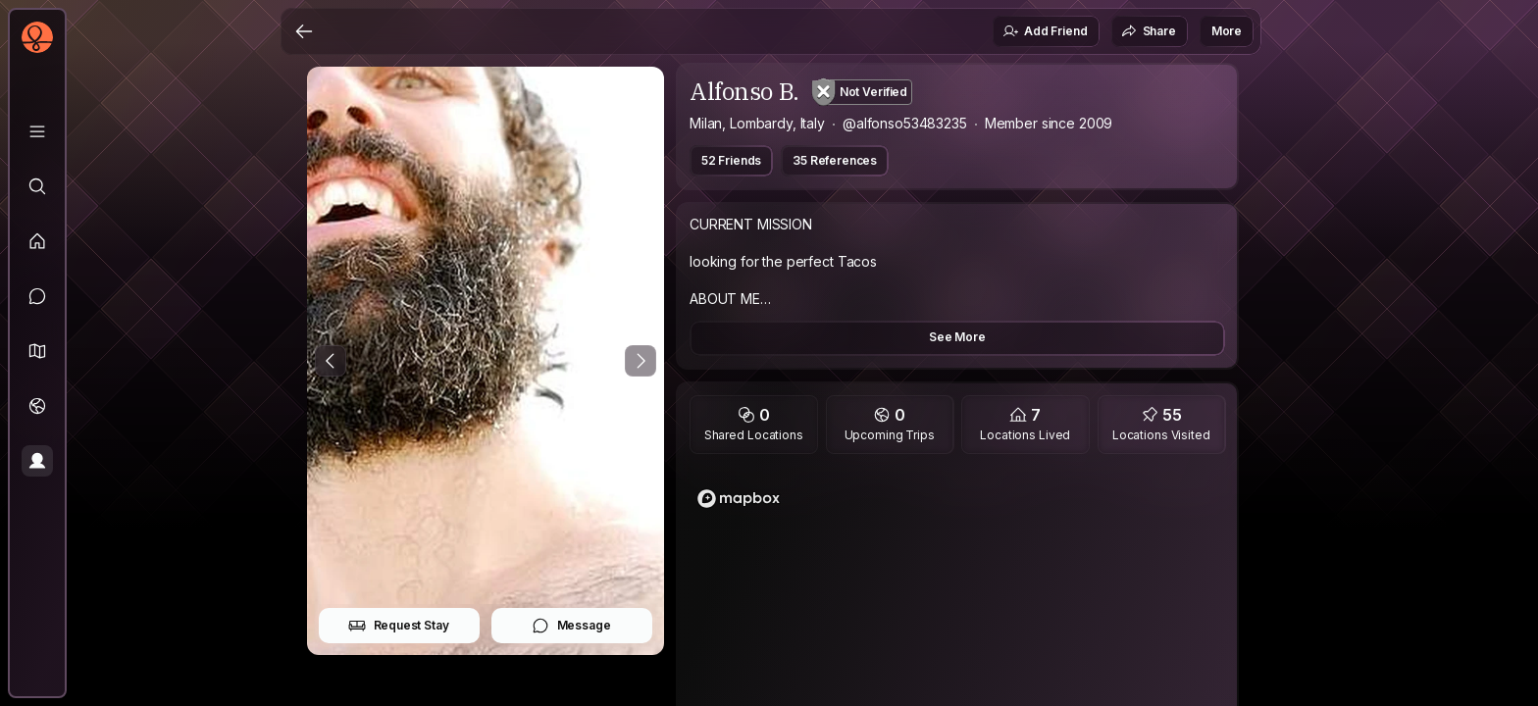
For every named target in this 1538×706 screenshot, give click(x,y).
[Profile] (37, 461)
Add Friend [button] (1044, 31)
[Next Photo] (640, 361)
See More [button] (957, 336)
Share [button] (1148, 31)
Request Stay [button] (398, 625)
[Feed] (37, 241)
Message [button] (571, 625)
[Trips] (37, 406)
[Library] (37, 131)
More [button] (1226, 31)
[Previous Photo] (330, 361)
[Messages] (37, 296)
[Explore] (37, 186)
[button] (37, 351)
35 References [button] (835, 160)
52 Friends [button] (731, 160)
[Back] (304, 31)
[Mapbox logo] (738, 498)
